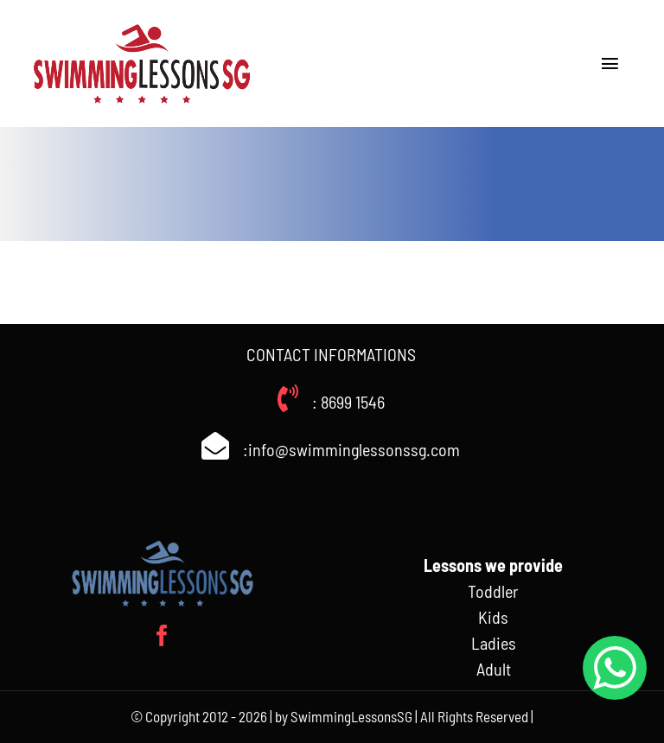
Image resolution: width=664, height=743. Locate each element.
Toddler (493, 591)
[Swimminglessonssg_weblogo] (142, 26)
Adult (493, 668)
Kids (493, 616)
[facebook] (162, 635)
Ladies (493, 642)
